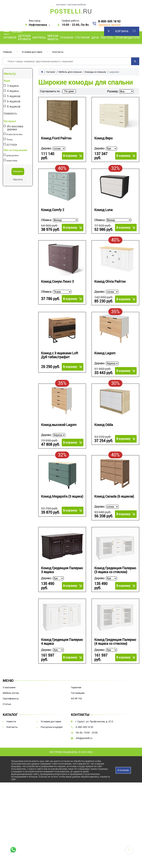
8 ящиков (13, 106)
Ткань (9, 139)
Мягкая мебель (53, 37)
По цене (69, 91)
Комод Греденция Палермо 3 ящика (62, 569)
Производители (127, 37)
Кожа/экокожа (14, 134)
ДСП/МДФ (11, 144)
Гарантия (76, 684)
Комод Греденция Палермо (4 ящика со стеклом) (115, 640)
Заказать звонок (109, 24)
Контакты (57, 52)
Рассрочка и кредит (52, 724)
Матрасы (39, 37)
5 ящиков (13, 96)
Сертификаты (11, 696)
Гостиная (82, 37)
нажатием (11, 160)
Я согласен (123, 767)
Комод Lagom (105, 352)
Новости (11, 719)
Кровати (10, 37)
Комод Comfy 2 (52, 209)
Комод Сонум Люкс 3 (57, 280)
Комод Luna (103, 209)
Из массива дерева (15, 128)
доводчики (12, 155)
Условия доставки (32, 52)
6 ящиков (13, 101)
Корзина (121, 31)
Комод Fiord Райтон (56, 138)
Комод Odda (103, 424)
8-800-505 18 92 (109, 21)
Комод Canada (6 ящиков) (114, 495)
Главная (7, 52)
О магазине (9, 684)
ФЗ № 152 (76, 696)
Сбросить (18, 179)
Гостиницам (77, 690)
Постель (107, 37)
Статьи (7, 701)
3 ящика (13, 86)
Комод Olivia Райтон (110, 280)
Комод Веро (103, 138)
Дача (95, 37)
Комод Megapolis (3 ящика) (62, 495)
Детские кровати (24, 37)
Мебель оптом (11, 690)
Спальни (66, 37)
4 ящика (13, 91)
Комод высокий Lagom (59, 424)
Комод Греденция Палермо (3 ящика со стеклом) (115, 569)
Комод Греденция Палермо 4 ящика (62, 640)
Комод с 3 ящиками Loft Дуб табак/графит (59, 354)
